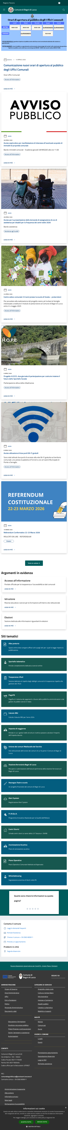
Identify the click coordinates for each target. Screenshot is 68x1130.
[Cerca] (63, 10)
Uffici (6, 996)
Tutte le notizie (34, 563)
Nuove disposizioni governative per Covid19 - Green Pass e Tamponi (34, 966)
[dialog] (34, 1118)
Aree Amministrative (12, 993)
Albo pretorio (9, 1093)
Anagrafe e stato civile (45, 989)
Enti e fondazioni (10, 1000)
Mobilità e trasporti (44, 1011)
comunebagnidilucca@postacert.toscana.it (16, 1076)
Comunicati (42, 1025)
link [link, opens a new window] (54, 1118)
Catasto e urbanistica (45, 1007)
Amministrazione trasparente (15, 1089)
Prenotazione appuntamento (48, 1052)
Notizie (40, 1021)
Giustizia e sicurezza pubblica (18, 1025)
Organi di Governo (11, 989)
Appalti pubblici (43, 1004)
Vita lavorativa (43, 996)
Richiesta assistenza (45, 1063)
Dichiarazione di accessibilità (15, 1104)
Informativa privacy (11, 1096)
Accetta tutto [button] (26, 1122)
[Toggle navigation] (4, 9)
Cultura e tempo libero (45, 993)
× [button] (65, 1108)
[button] (34, 1126)
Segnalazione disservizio (46, 1056)
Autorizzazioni (13, 1036)
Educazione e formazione (16, 1021)
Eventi (40, 1042)
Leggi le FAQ (42, 1060)
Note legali (8, 1100)
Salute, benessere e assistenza (18, 1032)
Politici (7, 1004)
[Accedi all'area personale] (59, 3)
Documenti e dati (11, 1011)
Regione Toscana (9, 3)
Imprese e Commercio (45, 1000)
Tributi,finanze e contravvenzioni (19, 1029)
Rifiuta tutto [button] (42, 1122)
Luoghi (40, 1038)
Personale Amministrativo (14, 1007)
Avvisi (9, 60)
